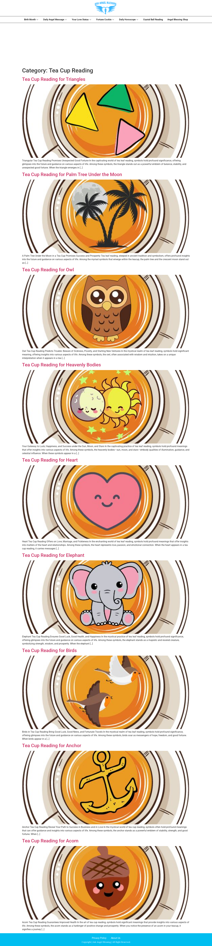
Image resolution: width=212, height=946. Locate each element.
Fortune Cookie (105, 19)
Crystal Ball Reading (153, 19)
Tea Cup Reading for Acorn (50, 841)
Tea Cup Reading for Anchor (51, 745)
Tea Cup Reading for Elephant (53, 555)
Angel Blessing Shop (177, 19)
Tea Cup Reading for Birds (49, 650)
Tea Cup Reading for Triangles (53, 79)
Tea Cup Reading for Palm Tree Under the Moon (72, 174)
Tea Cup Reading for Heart (50, 460)
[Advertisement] (106, 45)
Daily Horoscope (129, 19)
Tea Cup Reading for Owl (48, 269)
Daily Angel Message (55, 19)
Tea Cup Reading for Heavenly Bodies (61, 365)
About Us (115, 938)
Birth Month (31, 19)
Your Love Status (82, 19)
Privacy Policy (99, 938)
